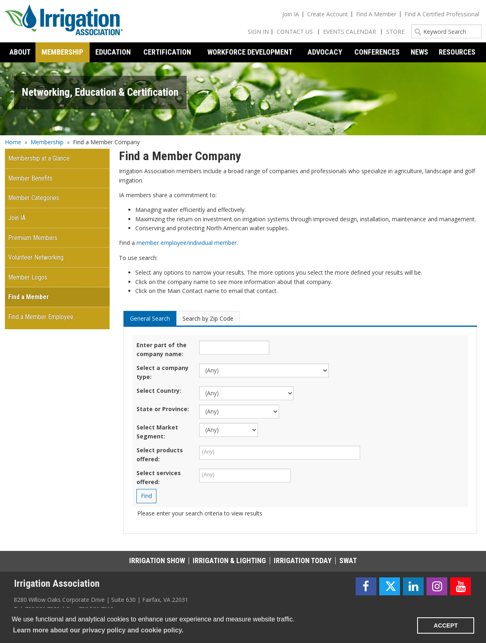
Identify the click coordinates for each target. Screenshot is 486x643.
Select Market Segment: (157, 431)
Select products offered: (159, 454)
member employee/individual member (186, 243)
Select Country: (158, 390)
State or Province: (162, 409)
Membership (47, 142)
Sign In (258, 31)
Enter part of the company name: (161, 349)
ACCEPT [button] (446, 625)
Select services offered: (158, 477)
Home (13, 142)
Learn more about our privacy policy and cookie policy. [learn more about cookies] (98, 630)
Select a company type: (162, 372)
